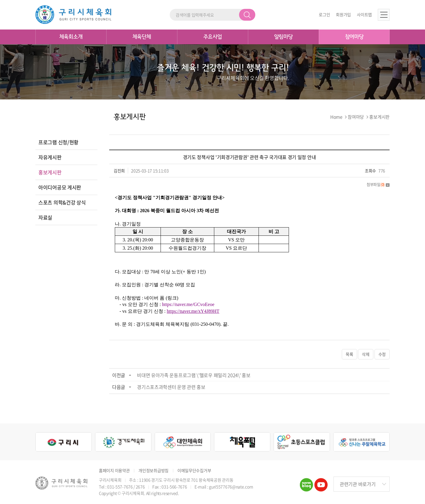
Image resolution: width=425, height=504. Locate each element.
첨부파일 (378, 184)
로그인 (324, 14)
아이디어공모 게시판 (59, 187)
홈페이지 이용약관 (114, 470)
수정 (382, 354)
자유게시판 (50, 157)
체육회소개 (71, 37)
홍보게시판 (50, 172)
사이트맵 (364, 14)
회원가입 (343, 14)
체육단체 (142, 37)
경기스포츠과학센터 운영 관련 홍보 (171, 386)
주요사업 (212, 37)
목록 (349, 354)
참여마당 (354, 37)
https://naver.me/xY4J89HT (193, 311)
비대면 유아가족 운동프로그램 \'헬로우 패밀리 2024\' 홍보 (194, 375)
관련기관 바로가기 (357, 483)
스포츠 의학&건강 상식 (62, 202)
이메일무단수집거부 (194, 470)
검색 (247, 15)
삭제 (365, 354)
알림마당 (283, 37)
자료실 (45, 217)
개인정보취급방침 (153, 470)
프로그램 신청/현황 (58, 142)
